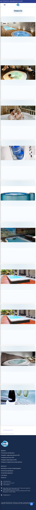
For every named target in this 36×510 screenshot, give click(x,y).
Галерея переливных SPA (9, 459)
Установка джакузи (7, 473)
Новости (3, 477)
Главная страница (5, 433)
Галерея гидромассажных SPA (10, 455)
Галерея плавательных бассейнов (11, 462)
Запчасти (4, 466)
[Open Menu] (4, 4)
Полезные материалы (7, 453)
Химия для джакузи (7, 470)
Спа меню (4, 475)
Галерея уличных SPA (7, 457)
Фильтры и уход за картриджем (11, 468)
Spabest (3, 450)
